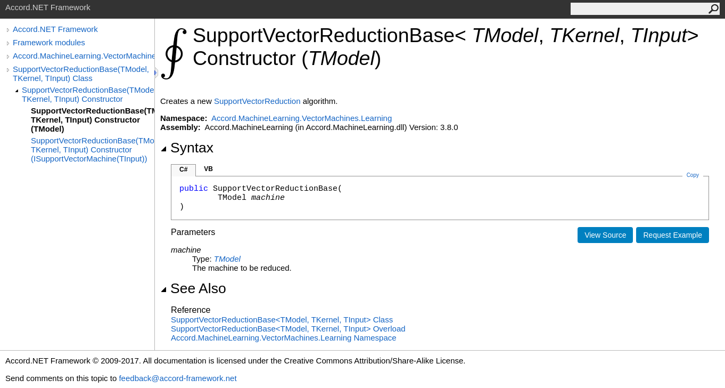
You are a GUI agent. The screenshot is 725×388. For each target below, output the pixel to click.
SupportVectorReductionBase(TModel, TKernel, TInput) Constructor (88, 94)
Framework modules (49, 42)
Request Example (672, 235)
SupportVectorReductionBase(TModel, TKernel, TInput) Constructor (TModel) (92, 119)
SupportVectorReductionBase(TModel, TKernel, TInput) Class (81, 73)
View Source (605, 235)
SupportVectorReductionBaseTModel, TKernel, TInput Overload (288, 328)
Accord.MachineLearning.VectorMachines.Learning (83, 55)
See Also (193, 288)
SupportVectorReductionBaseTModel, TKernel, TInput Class (282, 319)
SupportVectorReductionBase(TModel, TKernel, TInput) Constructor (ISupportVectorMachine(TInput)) (92, 149)
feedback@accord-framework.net (177, 378)
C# (183, 169)
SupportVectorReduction (257, 101)
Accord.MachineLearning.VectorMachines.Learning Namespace (284, 337)
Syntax (186, 148)
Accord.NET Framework (55, 29)
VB (208, 169)
